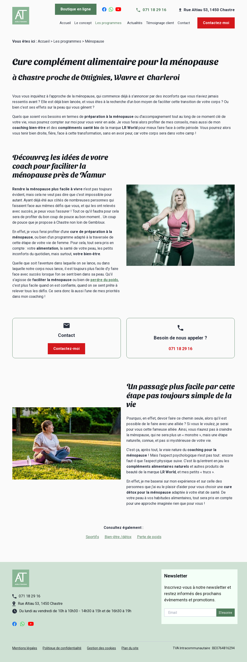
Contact (184, 23)
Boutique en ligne (76, 9)
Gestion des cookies (101, 648)
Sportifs (92, 537)
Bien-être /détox (118, 537)
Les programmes (108, 23)
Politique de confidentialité (62, 648)
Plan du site (130, 648)
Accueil (65, 23)
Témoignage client (160, 23)
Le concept (83, 23)
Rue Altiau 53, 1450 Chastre (209, 9)
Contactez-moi (216, 23)
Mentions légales (24, 648)
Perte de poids (149, 537)
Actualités (134, 23)
